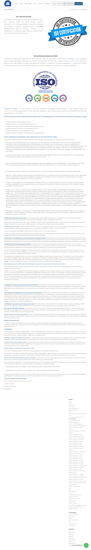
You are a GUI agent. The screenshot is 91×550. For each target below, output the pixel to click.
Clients (70, 403)
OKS (70, 489)
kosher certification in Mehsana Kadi (78, 465)
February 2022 (72, 540)
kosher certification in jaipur (75, 457)
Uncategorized (72, 525)
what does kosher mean (75, 498)
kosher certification (73, 422)
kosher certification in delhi (75, 443)
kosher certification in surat (75, 469)
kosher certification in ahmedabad (77, 426)
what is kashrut (72, 500)
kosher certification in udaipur (76, 474)
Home (70, 412)
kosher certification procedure (76, 479)
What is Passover (73, 503)
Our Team (71, 493)
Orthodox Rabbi (72, 491)
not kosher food (73, 523)
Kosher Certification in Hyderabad (77, 451)
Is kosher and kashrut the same (76, 417)
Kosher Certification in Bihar (75, 441)
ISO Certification (69, 58)
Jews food (71, 516)
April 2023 (71, 534)
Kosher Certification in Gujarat (76, 446)
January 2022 (72, 541)
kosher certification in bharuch (76, 439)
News (70, 488)
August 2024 (72, 533)
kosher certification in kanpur (76, 458)
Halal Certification (73, 410)
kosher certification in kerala (76, 460)
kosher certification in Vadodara (77, 476)
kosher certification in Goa (75, 445)
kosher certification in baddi (75, 436)
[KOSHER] (7, 3)
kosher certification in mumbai (76, 467)
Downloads (71, 405)
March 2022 (71, 538)
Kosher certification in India (75, 453)
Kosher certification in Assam (76, 434)
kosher (70, 518)
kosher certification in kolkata (76, 462)
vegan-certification (73, 496)
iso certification (8, 9)
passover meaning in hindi (75, 495)
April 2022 (71, 536)
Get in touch (72, 406)
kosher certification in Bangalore (77, 438)
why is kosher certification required (77, 505)
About (70, 401)
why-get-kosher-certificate (75, 507)
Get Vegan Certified (73, 408)
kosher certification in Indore (76, 455)
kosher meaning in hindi (75, 486)
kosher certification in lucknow (76, 463)
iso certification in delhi (74, 420)
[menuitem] (16, 3)
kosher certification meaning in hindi (78, 477)
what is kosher (72, 502)
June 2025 (71, 531)
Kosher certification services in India (77, 481)
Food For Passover (73, 514)
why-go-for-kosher (73, 508)
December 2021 (72, 543)
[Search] (85, 3)
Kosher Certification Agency (75, 424)
